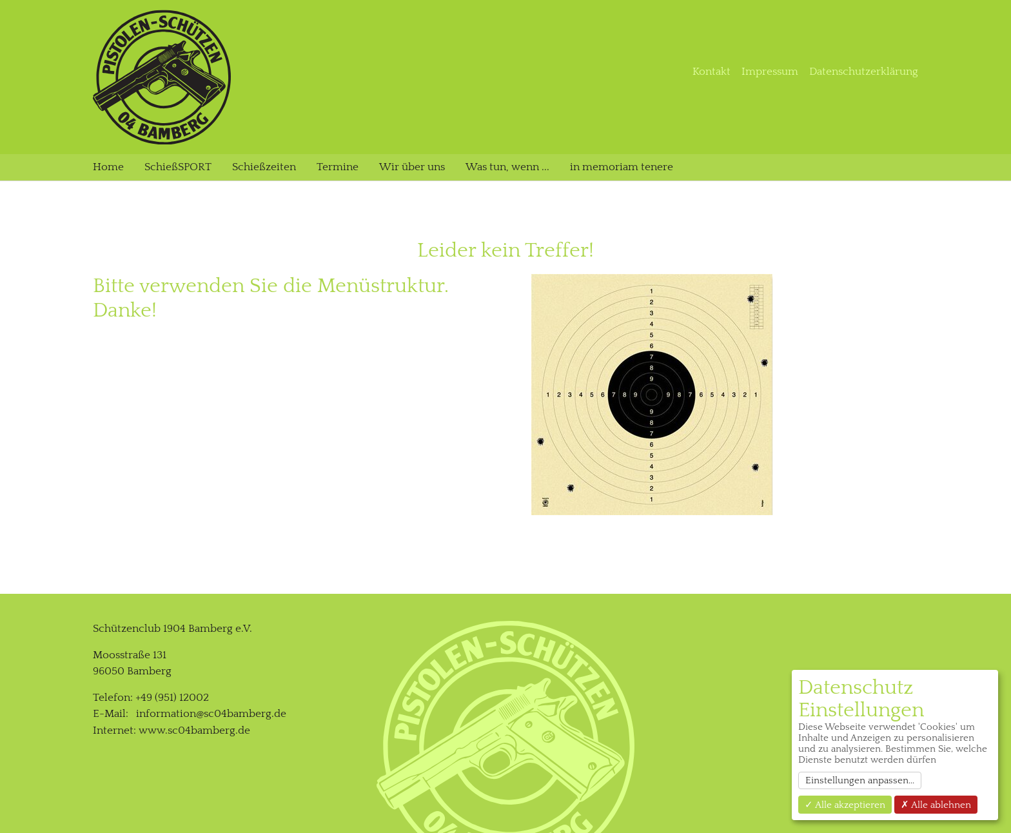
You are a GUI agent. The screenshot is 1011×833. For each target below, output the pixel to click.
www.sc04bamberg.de (194, 521)
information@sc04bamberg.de (211, 505)
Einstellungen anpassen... (859, 780)
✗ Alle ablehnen (936, 804)
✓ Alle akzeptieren (845, 804)
